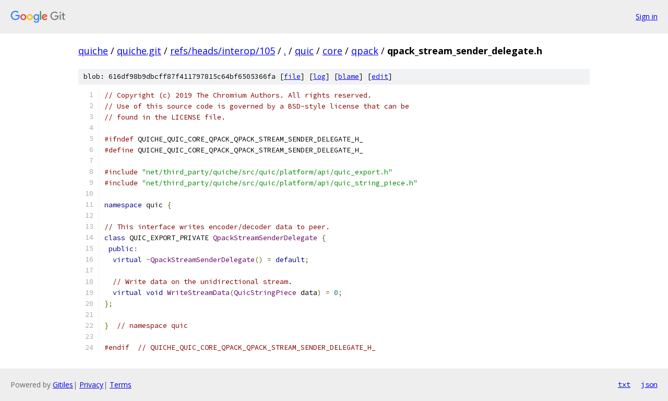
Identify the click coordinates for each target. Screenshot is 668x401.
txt (624, 384)
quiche (93, 50)
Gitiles (63, 385)
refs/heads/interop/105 (222, 50)
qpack (364, 50)
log (319, 76)
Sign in (647, 16)
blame (348, 76)
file (292, 76)
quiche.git (139, 50)
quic (304, 50)
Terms (121, 385)
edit (380, 76)
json (649, 384)
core (332, 50)
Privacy (91, 385)
